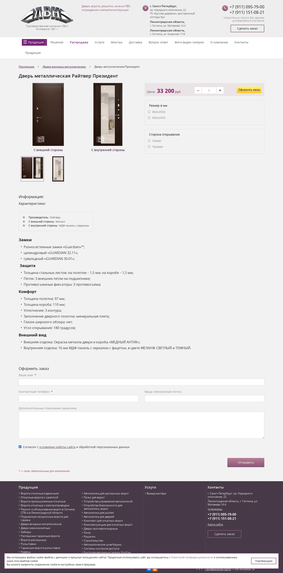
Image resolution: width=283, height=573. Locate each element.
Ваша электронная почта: (163, 392)
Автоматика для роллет (99, 513)
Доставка (135, 42)
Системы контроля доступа (101, 548)
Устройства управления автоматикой (108, 501)
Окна (87, 532)
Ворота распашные (33, 540)
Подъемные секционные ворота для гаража (44, 518)
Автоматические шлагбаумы (103, 544)
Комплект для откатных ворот (103, 520)
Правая (157, 147)
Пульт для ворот (94, 497)
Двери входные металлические (41, 524)
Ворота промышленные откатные (43, 501)
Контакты (241, 42)
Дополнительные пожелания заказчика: (48, 408)
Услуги (99, 42)
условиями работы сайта (57, 447)
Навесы (26, 552)
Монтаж (116, 42)
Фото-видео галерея (189, 42)
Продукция (36, 42)
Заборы (26, 532)
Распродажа (79, 42)
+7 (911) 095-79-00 (246, 7)
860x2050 (158, 112)
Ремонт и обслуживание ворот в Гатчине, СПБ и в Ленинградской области (48, 511)
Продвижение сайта (218, 569)
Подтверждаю (264, 561)
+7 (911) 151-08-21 (246, 12)
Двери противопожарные (101, 528)
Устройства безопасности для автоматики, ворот (103, 507)
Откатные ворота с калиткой (39, 497)
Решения (56, 42)
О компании (219, 42)
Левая (156, 141)
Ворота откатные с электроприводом (45, 505)
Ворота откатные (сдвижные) (40, 493)
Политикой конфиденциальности (192, 557)
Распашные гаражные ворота (40, 536)
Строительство (93, 540)
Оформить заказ (249, 90)
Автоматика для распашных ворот (106, 493)
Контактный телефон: (36, 392)
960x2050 (158, 118)
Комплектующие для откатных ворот (108, 524)
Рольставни (28, 544)
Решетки (89, 536)
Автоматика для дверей (99, 517)
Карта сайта (215, 524)
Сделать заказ (247, 28)
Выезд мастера (156, 493)
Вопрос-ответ (158, 42)
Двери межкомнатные (35, 528)
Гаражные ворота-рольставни (40, 548)
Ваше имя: (27, 375)
